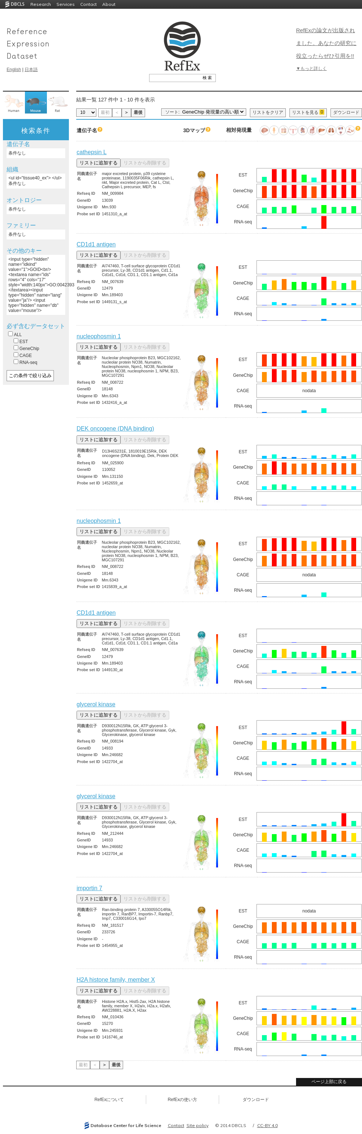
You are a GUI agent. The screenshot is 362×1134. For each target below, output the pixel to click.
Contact (88, 4)
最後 (138, 112)
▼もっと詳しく (311, 68)
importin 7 (89, 888)
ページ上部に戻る (329, 1081)
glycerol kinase (96, 704)
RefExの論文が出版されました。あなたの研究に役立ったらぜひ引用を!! (326, 43)
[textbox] (174, 77)
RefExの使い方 (182, 1099)
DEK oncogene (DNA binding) (115, 428)
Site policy (197, 1125)
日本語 (31, 69)
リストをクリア (267, 112)
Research (40, 4)
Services (65, 4)
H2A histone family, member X (116, 980)
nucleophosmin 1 (99, 336)
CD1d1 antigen (96, 244)
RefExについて (109, 1099)
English (14, 69)
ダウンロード (346, 112)
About (108, 4)
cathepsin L (92, 152)
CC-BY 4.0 (267, 1125)
